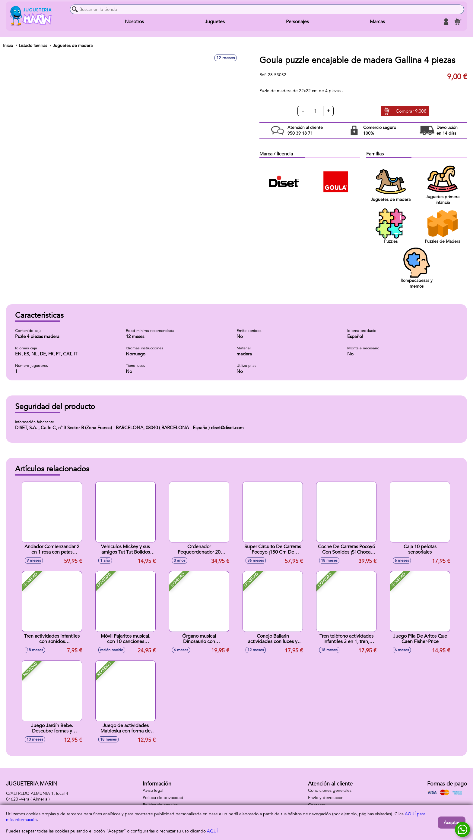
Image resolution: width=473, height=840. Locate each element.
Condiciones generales (329, 790)
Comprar (411, 111)
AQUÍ (212, 831)
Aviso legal (153, 790)
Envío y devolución (326, 798)
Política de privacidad (163, 798)
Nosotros (134, 21)
